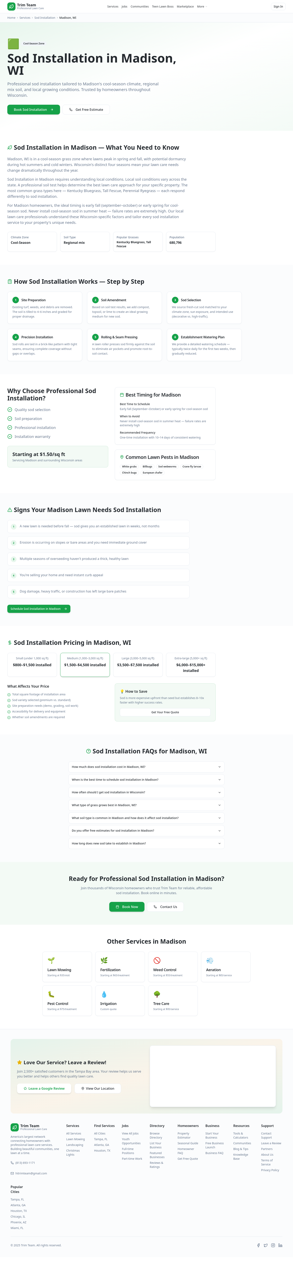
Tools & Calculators (240, 1140)
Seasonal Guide (188, 1148)
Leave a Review (271, 1148)
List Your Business (156, 1150)
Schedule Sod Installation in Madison (39, 609)
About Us (267, 1159)
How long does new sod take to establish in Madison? (146, 848)
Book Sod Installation (34, 109)
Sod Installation (44, 18)
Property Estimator (184, 1140)
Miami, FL (17, 1233)
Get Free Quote (188, 1163)
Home (11, 18)
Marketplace (185, 6)
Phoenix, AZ (18, 1227)
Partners (266, 1154)
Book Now (127, 911)
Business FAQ (214, 1158)
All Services (73, 1138)
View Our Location (97, 1093)
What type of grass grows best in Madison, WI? (146, 807)
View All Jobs (130, 1138)
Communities (140, 6)
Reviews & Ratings (156, 1170)
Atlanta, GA (101, 1150)
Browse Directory (156, 1140)
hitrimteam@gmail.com (29, 1178)
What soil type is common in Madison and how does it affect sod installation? (146, 821)
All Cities (99, 1138)
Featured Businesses (157, 1160)
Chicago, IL (18, 1221)
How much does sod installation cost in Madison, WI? (146, 767)
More (202, 6)
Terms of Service (267, 1167)
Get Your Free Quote (165, 712)
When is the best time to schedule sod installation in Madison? (146, 780)
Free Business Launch (215, 1150)
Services (112, 6)
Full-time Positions (128, 1156)
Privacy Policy (270, 1175)
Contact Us (165, 911)
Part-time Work (132, 1163)
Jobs (124, 6)
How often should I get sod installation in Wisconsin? (146, 794)
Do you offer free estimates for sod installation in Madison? (146, 834)
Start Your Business (212, 1140)
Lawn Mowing (75, 1144)
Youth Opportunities (131, 1146)
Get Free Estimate (86, 109)
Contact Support (266, 1140)
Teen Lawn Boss (163, 6)
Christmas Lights (73, 1157)
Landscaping (74, 1150)
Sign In (278, 6)
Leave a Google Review (44, 1093)
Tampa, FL (100, 1144)
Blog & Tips (240, 1154)
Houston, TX (102, 1155)
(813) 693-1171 (23, 1168)
